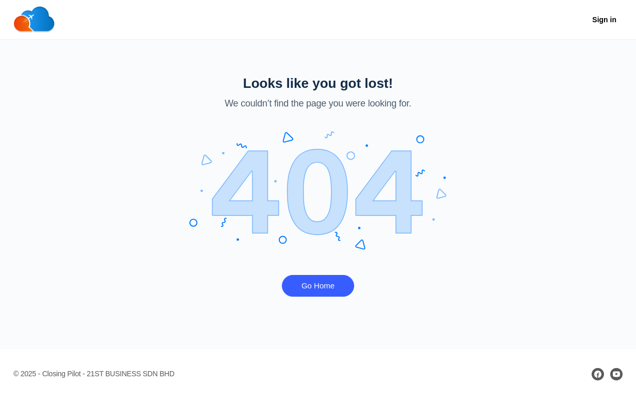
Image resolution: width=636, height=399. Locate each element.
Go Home (318, 285)
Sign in (604, 20)
